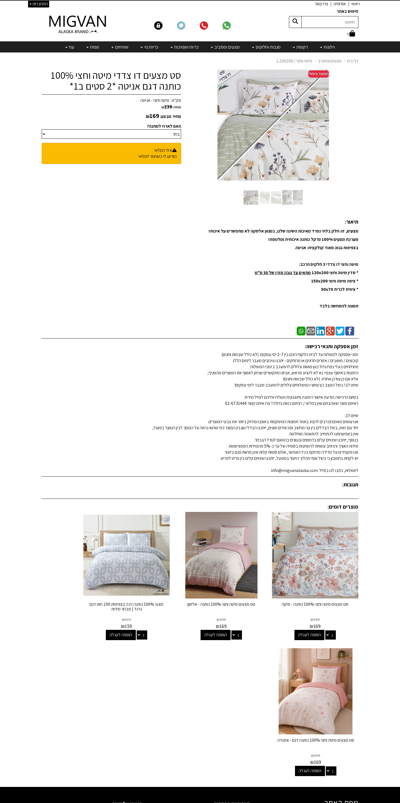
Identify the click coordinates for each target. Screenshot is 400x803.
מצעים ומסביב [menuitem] (225, 47)
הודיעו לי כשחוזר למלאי (158, 156)
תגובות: (350, 484)
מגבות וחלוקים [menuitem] (266, 47)
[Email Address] (245, 743)
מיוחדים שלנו (239, 726)
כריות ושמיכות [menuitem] (185, 47)
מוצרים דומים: (343, 506)
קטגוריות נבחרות (231, 654)
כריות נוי (244, 703)
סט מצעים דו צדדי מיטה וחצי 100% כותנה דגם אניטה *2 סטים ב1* (116, 81)
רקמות (244, 673)
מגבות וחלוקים (238, 680)
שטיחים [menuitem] (119, 47)
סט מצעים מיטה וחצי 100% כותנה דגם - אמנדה (78, 593)
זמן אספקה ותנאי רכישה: (331, 346)
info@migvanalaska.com (108, 688)
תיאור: (351, 221)
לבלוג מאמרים (129, 763)
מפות (245, 718)
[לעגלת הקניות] (351, 34)
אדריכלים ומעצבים (125, 778)
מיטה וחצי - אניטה (154, 100)
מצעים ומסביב (329, 61)
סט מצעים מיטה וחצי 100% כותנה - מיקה (322, 593)
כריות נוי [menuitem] (149, 47)
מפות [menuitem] (92, 47)
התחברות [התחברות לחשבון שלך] (38, 4)
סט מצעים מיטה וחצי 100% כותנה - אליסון (240, 593)
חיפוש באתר (347, 11)
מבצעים (243, 733)
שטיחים (244, 711)
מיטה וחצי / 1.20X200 (294, 61)
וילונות (245, 665)
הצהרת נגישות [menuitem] (346, 689)
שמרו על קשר (127, 654)
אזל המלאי (163, 150)
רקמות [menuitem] (300, 47)
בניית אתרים (178, 799)
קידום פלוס (193, 799)
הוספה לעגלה (316, 621)
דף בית (352, 61)
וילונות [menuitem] (327, 47)
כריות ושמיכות (239, 695)
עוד (69, 47)
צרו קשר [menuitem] (321, 4)
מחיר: (171, 107)
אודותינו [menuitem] (340, 4)
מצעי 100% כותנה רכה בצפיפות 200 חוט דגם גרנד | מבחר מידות (159, 593)
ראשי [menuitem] (355, 4)
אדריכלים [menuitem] (350, 682)
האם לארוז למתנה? (164, 126)
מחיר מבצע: (170, 116)
